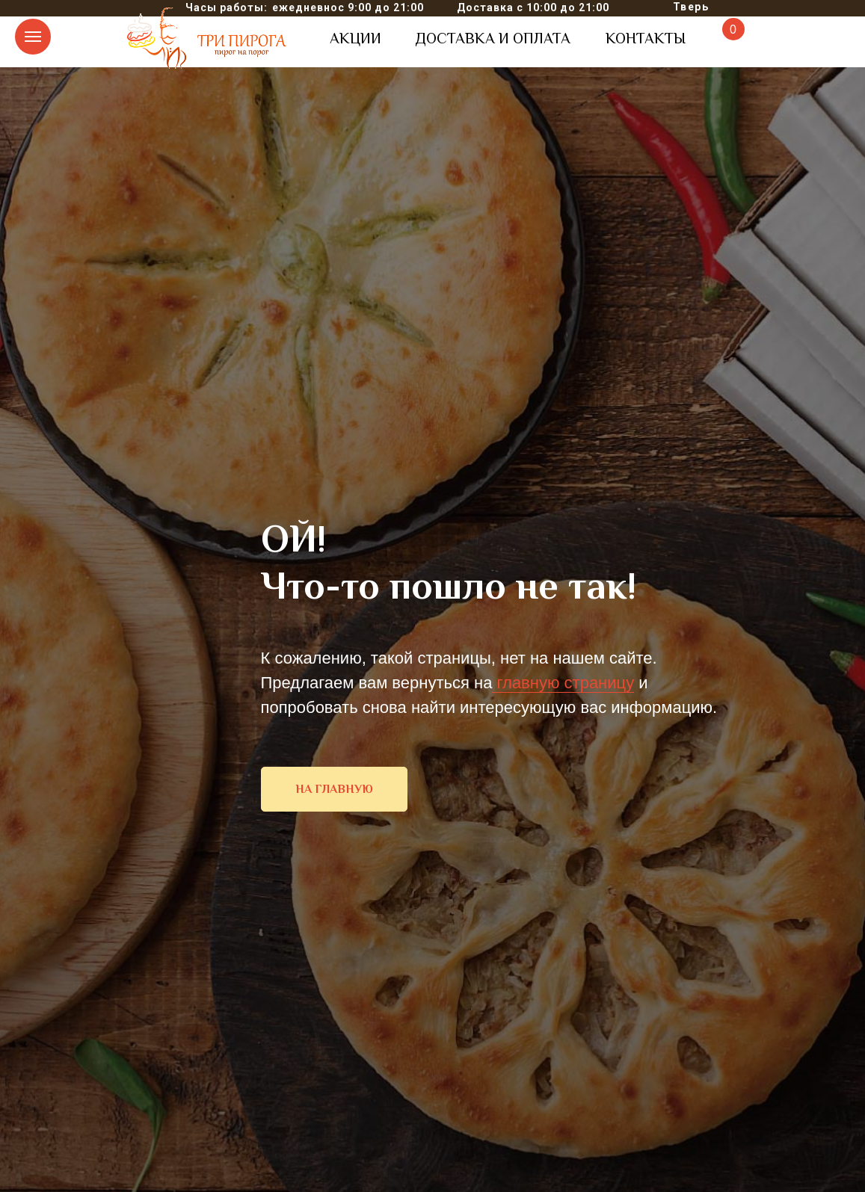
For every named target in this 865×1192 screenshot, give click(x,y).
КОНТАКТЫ (646, 38)
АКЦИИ (355, 38)
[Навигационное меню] (33, 36)
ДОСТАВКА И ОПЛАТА (492, 38)
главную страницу (563, 682)
